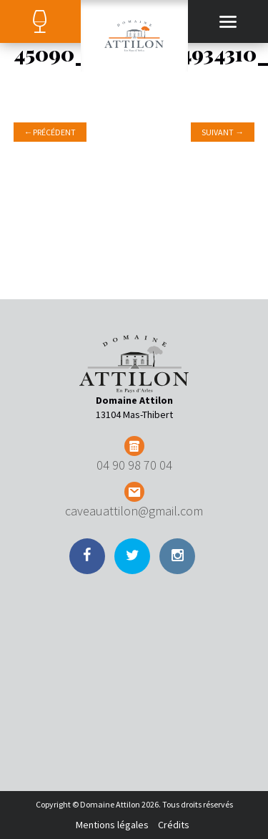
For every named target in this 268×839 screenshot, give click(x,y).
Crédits (173, 824)
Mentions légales (112, 824)
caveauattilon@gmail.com (134, 511)
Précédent (50, 132)
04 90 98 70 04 (134, 465)
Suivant (223, 132)
